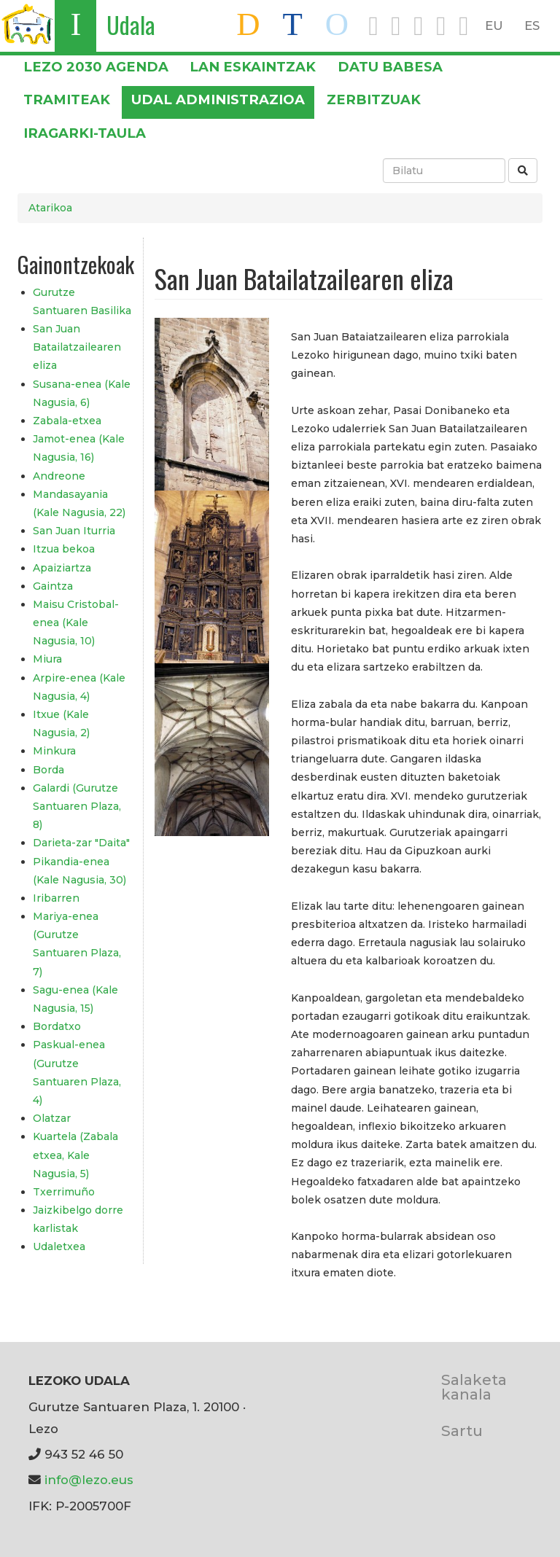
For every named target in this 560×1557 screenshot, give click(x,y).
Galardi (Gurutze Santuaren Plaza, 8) (77, 806)
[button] (212, 403)
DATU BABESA (390, 66)
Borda (48, 769)
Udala (130, 24)
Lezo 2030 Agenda (95, 66)
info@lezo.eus (88, 1479)
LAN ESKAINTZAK (253, 66)
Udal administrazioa (218, 99)
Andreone (59, 476)
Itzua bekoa (64, 548)
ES (532, 25)
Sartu (462, 1430)
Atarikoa (50, 207)
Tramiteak (66, 99)
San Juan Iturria (74, 530)
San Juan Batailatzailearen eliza (77, 347)
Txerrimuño (64, 1191)
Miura (47, 659)
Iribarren (56, 898)
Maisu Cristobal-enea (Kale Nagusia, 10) (76, 622)
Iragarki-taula (84, 133)
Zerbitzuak (374, 99)
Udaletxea (59, 1246)
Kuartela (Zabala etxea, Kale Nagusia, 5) (75, 1154)
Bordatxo (57, 1026)
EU (494, 25)
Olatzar (52, 1118)
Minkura (54, 750)
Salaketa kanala (474, 1386)
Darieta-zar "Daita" (81, 842)
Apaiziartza (62, 567)
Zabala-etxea (67, 420)
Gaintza (53, 586)
